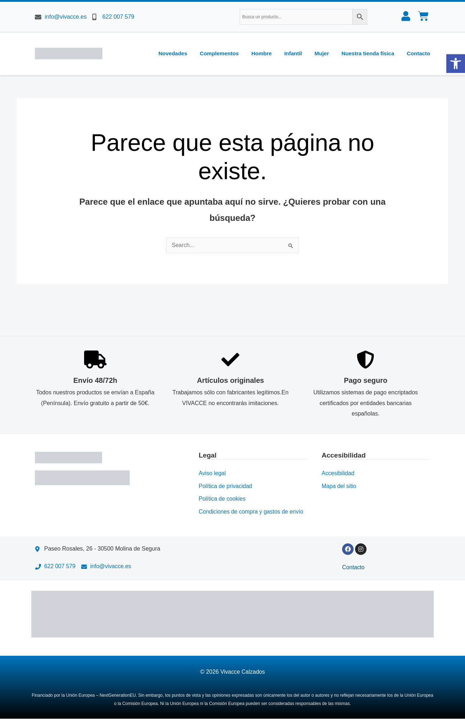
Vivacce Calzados (243, 672)
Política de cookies (223, 499)
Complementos (219, 53)
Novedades (172, 53)
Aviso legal (212, 473)
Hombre (261, 53)
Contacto (418, 53)
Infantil (293, 53)
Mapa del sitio (339, 486)
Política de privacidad (226, 486)
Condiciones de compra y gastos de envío (252, 512)
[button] (455, 63)
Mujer (321, 53)
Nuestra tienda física (367, 53)
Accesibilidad (338, 473)
